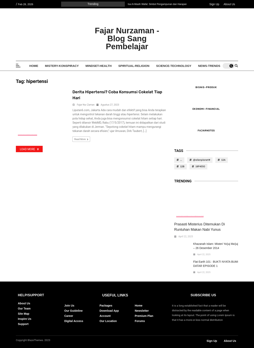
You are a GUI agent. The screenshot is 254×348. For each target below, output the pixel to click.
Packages (106, 305)
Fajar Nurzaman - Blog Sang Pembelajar (127, 38)
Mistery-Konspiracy (62, 65)
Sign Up (214, 4)
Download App (109, 310)
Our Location (108, 321)
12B (182, 166)
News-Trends (209, 65)
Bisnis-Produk (206, 87)
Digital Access (73, 321)
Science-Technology (173, 65)
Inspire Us (24, 318)
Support (23, 324)
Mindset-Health (99, 65)
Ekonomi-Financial (206, 109)
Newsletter (142, 310)
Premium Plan (144, 315)
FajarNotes (206, 130)
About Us (229, 4)
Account (105, 315)
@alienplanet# (201, 159)
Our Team (24, 308)
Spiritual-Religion (133, 65)
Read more (81, 139)
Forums (140, 321)
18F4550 (200, 166)
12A (223, 159)
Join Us (69, 305)
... (181, 159)
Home (33, 65)
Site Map (23, 313)
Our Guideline (73, 310)
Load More (29, 149)
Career (68, 315)
